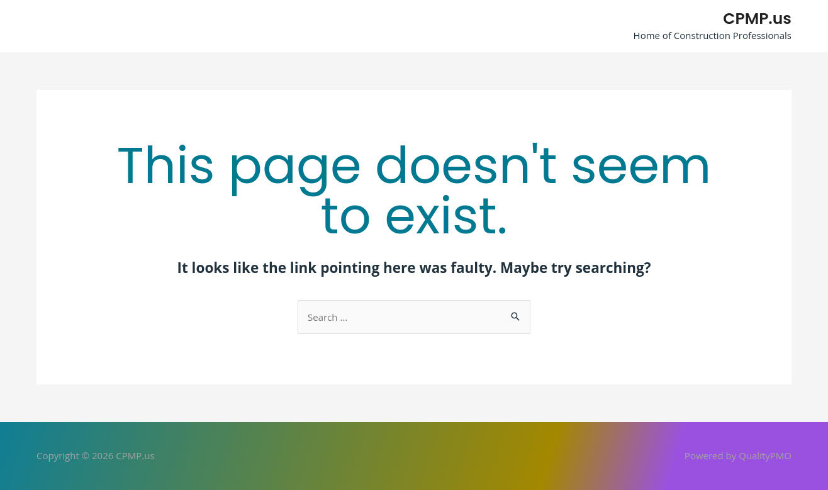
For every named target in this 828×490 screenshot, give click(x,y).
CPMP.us (757, 19)
